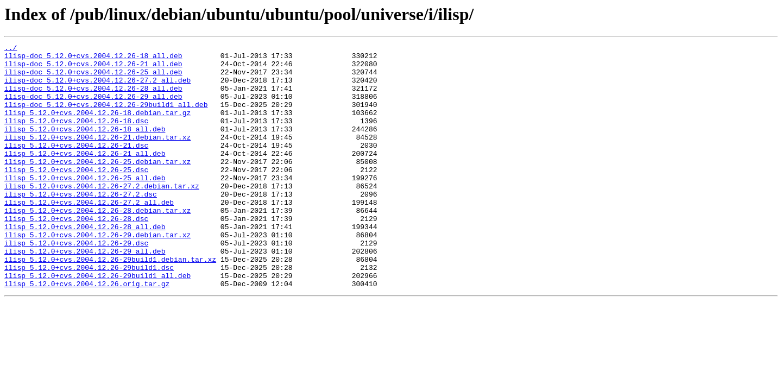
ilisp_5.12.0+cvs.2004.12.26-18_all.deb (84, 147)
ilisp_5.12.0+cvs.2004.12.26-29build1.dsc (89, 313)
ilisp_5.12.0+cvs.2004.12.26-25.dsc (76, 195)
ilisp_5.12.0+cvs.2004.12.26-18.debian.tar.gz (97, 127)
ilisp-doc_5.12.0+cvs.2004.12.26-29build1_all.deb (105, 117)
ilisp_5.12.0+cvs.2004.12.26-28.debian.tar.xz (97, 244)
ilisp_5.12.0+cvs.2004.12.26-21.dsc (76, 166)
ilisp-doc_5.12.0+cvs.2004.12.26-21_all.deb (93, 68)
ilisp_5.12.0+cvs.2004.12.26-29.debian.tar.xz (97, 274)
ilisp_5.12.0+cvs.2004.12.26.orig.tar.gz (86, 332)
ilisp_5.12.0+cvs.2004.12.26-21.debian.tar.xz (97, 156)
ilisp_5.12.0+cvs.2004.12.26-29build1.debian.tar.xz (110, 303)
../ (10, 49)
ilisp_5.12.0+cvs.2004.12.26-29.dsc (76, 283)
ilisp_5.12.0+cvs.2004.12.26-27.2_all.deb (89, 234)
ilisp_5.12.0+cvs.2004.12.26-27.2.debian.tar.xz (101, 215)
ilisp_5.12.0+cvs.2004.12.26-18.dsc (76, 137)
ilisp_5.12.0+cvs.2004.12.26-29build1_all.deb (97, 322)
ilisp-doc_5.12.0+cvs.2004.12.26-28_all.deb (93, 98)
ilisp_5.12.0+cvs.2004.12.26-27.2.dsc (80, 225)
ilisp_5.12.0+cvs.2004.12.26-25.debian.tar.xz (97, 186)
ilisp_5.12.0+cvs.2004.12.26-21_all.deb (84, 176)
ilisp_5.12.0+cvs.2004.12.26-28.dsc (76, 254)
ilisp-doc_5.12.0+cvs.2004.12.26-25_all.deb (93, 78)
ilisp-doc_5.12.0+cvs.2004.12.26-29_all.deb (93, 107)
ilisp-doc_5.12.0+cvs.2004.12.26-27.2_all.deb (97, 88)
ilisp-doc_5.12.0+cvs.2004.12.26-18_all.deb (93, 59)
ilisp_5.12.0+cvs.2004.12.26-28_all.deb (84, 264)
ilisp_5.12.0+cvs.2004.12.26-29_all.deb (84, 293)
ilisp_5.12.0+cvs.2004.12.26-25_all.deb (84, 205)
